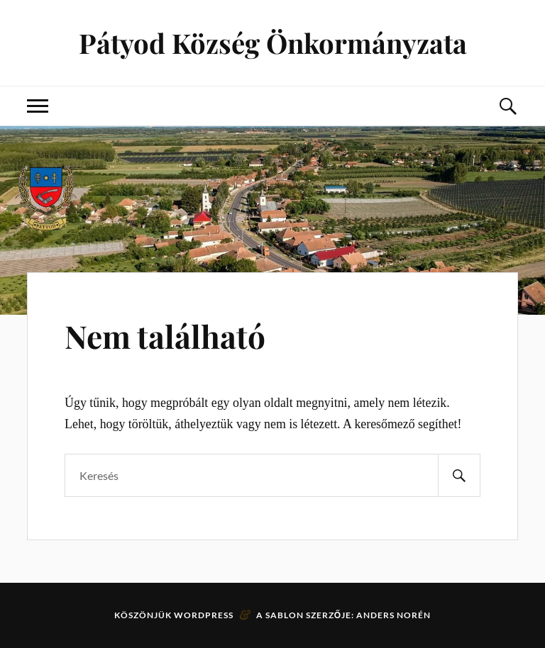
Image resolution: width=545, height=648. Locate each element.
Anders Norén (393, 615)
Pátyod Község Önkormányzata (273, 43)
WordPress (203, 615)
